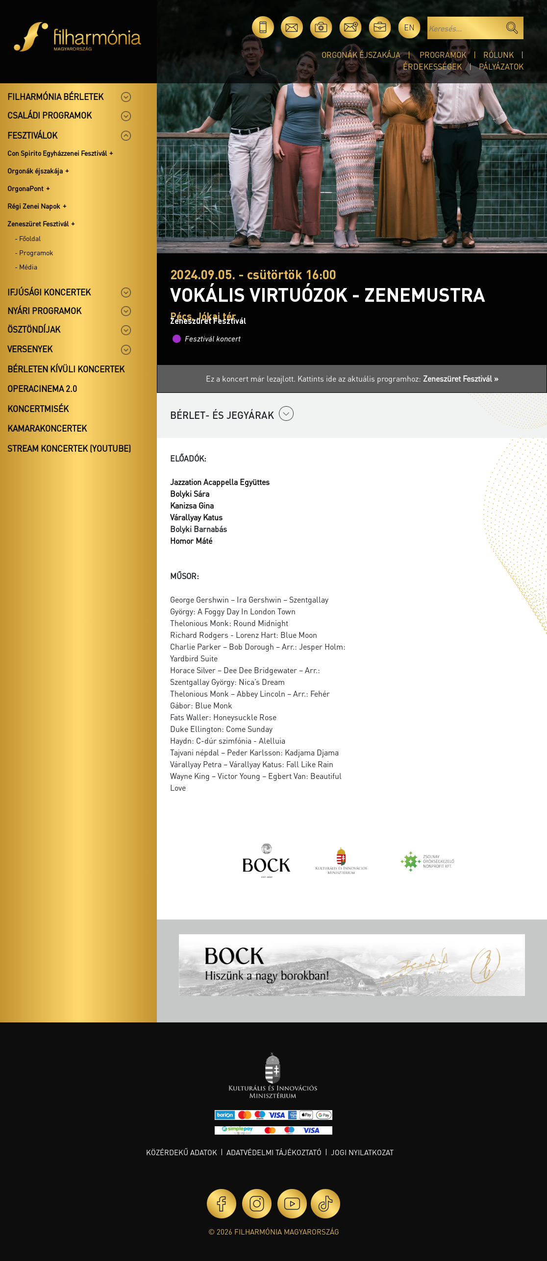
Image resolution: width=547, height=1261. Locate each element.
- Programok (34, 252)
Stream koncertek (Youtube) (69, 448)
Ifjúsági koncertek (49, 292)
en (409, 27)
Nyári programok (44, 310)
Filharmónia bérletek (55, 96)
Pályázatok (501, 66)
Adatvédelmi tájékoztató (274, 1152)
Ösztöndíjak (33, 329)
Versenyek (29, 348)
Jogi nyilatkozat (362, 1152)
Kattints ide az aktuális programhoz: (398, 378)
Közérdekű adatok (181, 1152)
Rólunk (498, 54)
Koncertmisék (38, 408)
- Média (26, 266)
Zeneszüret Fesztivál (38, 223)
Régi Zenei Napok (33, 205)
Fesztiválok (32, 135)
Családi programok (49, 115)
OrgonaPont (25, 188)
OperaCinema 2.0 (42, 388)
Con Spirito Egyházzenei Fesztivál (57, 152)
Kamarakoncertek (47, 428)
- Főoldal (28, 238)
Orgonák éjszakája (361, 54)
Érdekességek (432, 66)
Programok (443, 54)
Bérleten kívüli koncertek (65, 369)
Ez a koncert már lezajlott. (252, 378)
